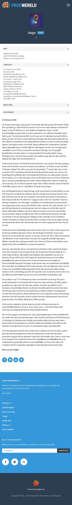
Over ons (6, 421)
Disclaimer (7, 430)
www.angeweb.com (17, 58)
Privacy (6, 425)
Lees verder (6, 393)
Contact (6, 403)
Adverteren (8, 408)
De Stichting (8, 412)
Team (4, 416)
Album (41, 33)
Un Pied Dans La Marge (16, 56)
